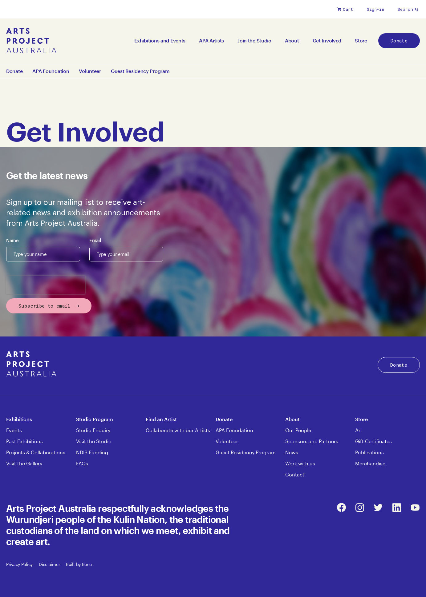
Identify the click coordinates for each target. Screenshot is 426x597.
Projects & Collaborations (35, 452)
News (291, 452)
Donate (399, 41)
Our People (298, 430)
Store (361, 40)
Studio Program (94, 419)
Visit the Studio (94, 441)
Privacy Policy (19, 564)
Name (12, 240)
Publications (369, 452)
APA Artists (211, 40)
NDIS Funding (92, 452)
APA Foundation (50, 71)
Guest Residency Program (140, 71)
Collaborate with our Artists (178, 430)
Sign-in (375, 9)
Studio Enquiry (93, 430)
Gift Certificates (373, 441)
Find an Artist (161, 419)
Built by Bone (78, 564)
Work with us (300, 463)
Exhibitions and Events (159, 40)
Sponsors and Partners (311, 441)
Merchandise (370, 463)
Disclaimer (49, 564)
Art (358, 430)
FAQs (82, 463)
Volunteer (90, 71)
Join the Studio (254, 40)
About (292, 40)
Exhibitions (19, 419)
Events (14, 430)
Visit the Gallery (24, 463)
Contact (294, 474)
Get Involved (327, 40)
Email (95, 240)
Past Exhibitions (24, 441)
